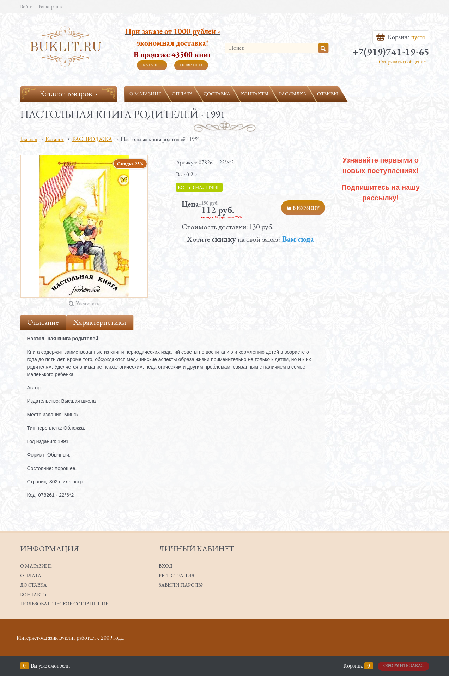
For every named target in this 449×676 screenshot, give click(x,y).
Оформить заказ (403, 666)
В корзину (306, 208)
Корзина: (400, 37)
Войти (26, 6)
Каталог (152, 65)
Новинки (191, 65)
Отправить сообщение (402, 61)
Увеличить (87, 303)
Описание (43, 322)
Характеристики (99, 322)
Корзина (353, 665)
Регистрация (50, 6)
